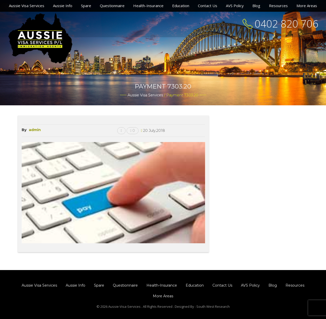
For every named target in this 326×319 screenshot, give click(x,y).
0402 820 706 (286, 24)
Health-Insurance (148, 5)
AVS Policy (235, 5)
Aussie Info (62, 5)
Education (180, 5)
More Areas (306, 5)
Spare (86, 5)
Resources (278, 5)
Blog (256, 5)
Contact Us (207, 5)
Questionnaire (112, 5)
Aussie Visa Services (26, 5)
